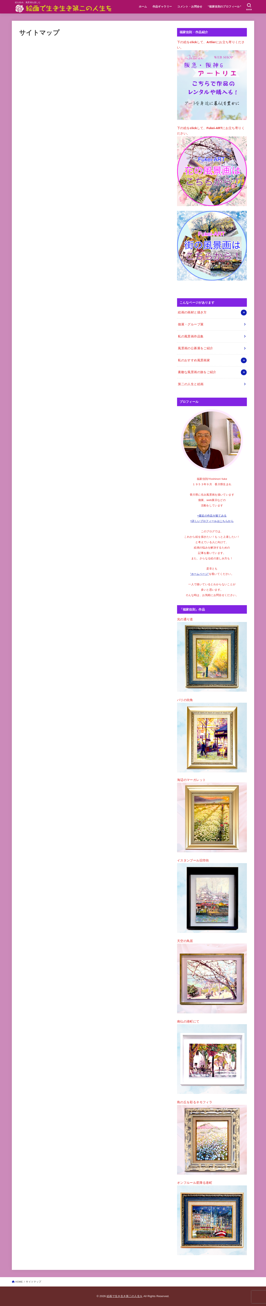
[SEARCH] (249, 6)
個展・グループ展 (190, 324)
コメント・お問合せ (189, 6)
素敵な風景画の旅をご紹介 (197, 372)
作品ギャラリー (162, 6)
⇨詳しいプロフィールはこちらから (212, 521)
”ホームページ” (199, 573)
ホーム (143, 6)
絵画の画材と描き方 (192, 312)
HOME (19, 1281)
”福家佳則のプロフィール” (224, 6)
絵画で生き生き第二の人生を (125, 1296)
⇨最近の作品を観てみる (212, 515)
